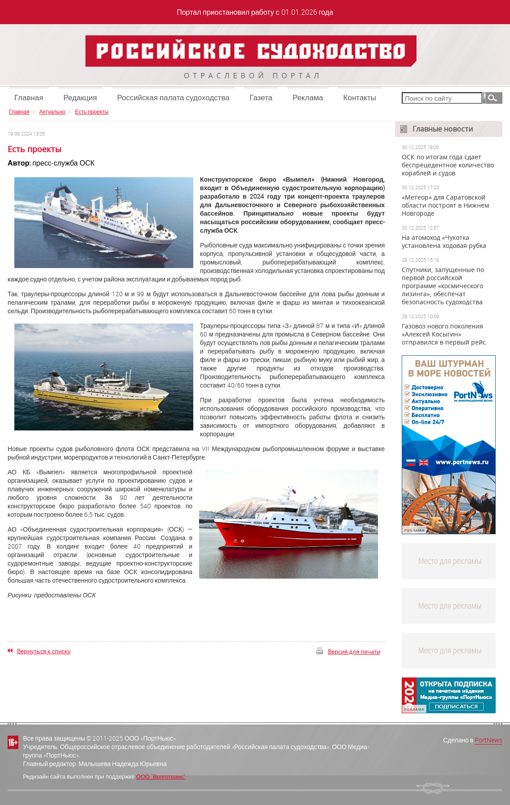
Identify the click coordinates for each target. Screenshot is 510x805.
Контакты (359, 97)
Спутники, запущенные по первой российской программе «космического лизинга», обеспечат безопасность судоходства (443, 286)
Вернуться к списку (44, 651)
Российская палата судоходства (173, 97)
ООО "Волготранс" (160, 776)
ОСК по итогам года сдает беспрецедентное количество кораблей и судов (448, 165)
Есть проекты (92, 111)
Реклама (308, 97)
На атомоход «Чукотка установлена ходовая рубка (444, 242)
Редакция (80, 97)
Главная (28, 97)
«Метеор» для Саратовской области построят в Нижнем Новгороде (445, 205)
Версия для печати (354, 651)
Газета (261, 97)
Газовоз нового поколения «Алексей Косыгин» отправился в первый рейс (444, 334)
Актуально (52, 111)
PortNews (488, 740)
